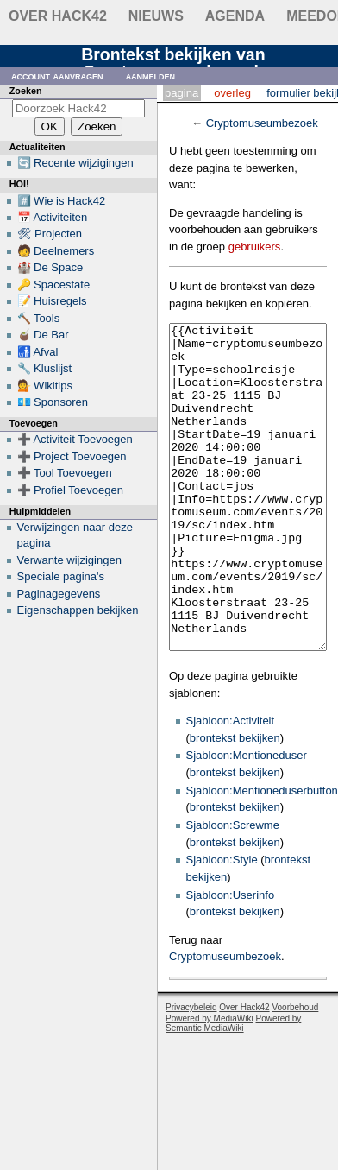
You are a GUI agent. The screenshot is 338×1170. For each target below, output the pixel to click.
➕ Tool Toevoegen (64, 472)
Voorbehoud (295, 1072)
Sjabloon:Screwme (232, 889)
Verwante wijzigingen (69, 559)
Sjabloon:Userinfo (230, 959)
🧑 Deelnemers (56, 250)
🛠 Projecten (50, 233)
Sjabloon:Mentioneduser (246, 819)
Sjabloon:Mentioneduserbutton (262, 855)
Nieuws (156, 16)
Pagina (181, 92)
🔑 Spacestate (54, 284)
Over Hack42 (58, 16)
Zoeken (25, 90)
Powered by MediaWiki (210, 1083)
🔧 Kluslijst (44, 368)
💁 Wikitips (44, 385)
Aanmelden (151, 75)
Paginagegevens (59, 593)
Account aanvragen (57, 75)
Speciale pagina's (61, 576)
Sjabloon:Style (222, 924)
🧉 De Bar (43, 334)
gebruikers (254, 246)
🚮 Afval (38, 351)
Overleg (232, 92)
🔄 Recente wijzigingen (75, 162)
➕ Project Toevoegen (72, 456)
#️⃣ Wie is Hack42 (61, 200)
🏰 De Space (50, 267)
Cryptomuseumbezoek (262, 123)
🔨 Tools (38, 318)
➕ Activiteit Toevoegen (75, 439)
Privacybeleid (191, 1072)
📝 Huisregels (52, 300)
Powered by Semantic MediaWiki (233, 1087)
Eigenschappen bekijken (78, 610)
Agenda (235, 16)
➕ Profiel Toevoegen (70, 490)
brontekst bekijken (235, 802)
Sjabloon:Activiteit (230, 785)
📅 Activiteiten (52, 217)
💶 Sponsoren (53, 401)
